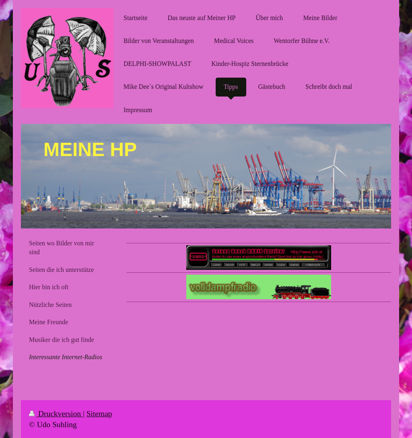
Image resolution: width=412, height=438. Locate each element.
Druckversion (56, 413)
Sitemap (99, 413)
